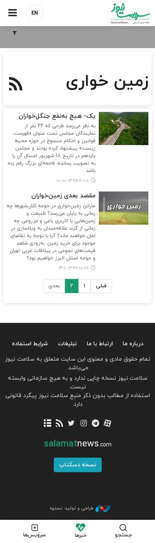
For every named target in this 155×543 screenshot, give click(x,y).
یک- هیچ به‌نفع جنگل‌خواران (57, 116)
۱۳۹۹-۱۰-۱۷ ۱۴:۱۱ (74, 268)
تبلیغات (67, 344)
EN (34, 13)
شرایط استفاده (30, 344)
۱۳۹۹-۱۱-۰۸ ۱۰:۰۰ (73, 180)
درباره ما (133, 344)
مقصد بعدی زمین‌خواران (63, 196)
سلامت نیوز (116, 13)
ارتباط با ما (100, 344)
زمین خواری (107, 81)
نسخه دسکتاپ (77, 465)
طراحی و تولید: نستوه (80, 508)
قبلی (101, 286)
